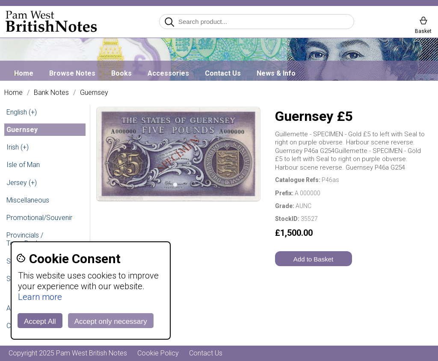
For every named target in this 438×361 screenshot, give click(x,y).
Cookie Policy (158, 353)
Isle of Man (23, 165)
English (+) (21, 112)
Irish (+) (17, 147)
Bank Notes (51, 92)
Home (23, 73)
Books (121, 73)
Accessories (168, 73)
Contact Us (223, 73)
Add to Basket (313, 259)
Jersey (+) (21, 183)
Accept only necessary (110, 321)
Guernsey (94, 92)
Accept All (40, 321)
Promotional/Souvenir (39, 218)
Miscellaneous (27, 200)
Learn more (40, 297)
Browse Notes (72, 73)
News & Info (276, 73)
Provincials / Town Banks (24, 239)
